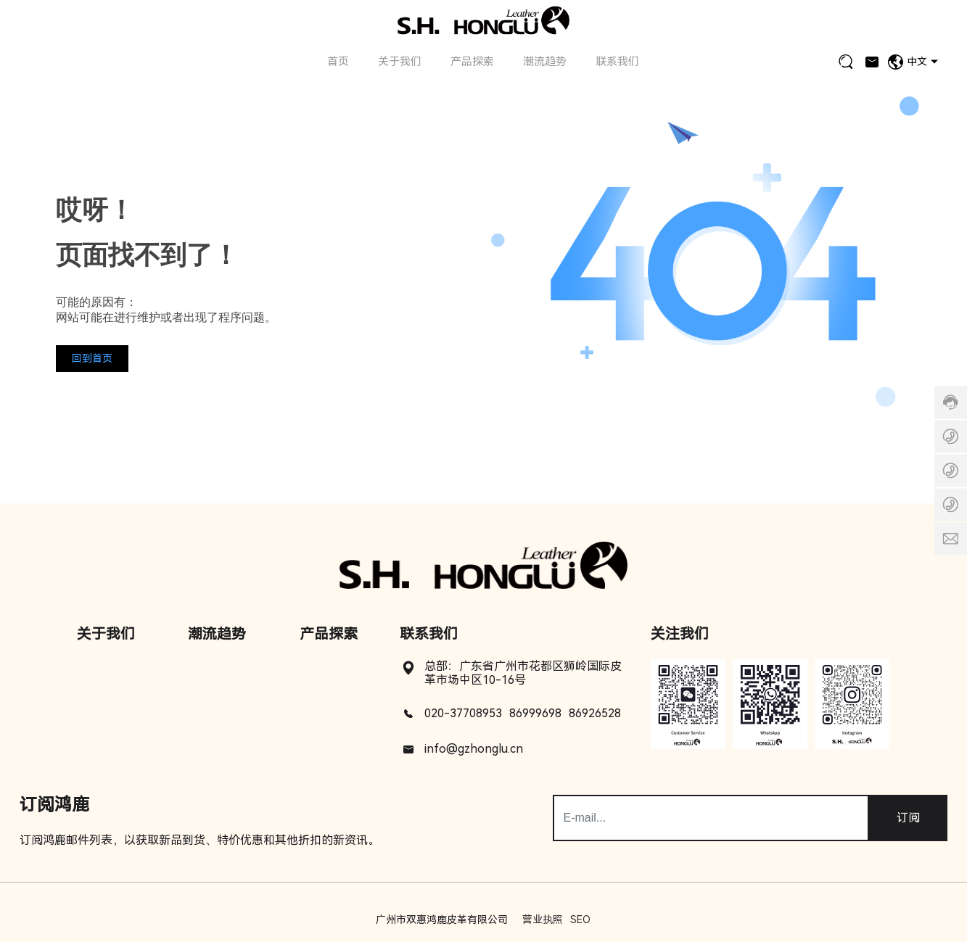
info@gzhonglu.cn (473, 749)
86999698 (535, 713)
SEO (580, 919)
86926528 (595, 713)
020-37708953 (463, 713)
